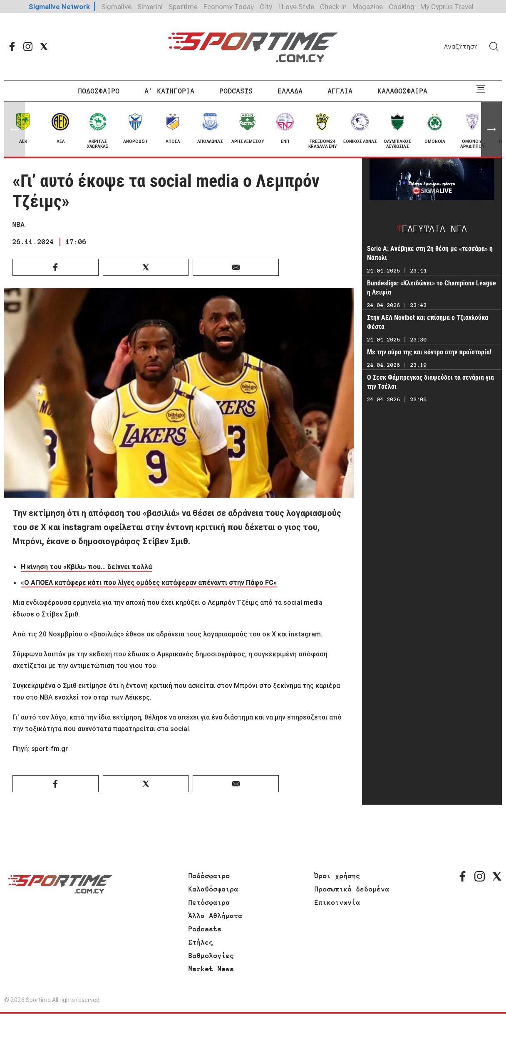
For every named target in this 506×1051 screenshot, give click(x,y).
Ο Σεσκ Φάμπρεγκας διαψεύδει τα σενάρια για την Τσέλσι (430, 381)
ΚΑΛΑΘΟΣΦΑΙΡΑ (403, 91)
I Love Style (296, 6)
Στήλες (201, 942)
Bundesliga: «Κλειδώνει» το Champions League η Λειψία (431, 287)
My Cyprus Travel (447, 6)
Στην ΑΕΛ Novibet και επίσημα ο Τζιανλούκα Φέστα (427, 322)
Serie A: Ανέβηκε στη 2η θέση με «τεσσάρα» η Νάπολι (430, 253)
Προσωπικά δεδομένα (352, 889)
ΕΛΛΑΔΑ (290, 91)
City (266, 6)
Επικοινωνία (337, 902)
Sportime (183, 6)
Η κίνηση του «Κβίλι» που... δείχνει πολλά (86, 566)
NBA (18, 224)
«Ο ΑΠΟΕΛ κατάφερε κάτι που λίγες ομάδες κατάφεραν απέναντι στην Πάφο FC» (149, 582)
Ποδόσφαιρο (209, 876)
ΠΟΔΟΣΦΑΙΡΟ (99, 91)
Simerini (150, 6)
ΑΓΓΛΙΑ (340, 91)
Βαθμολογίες (211, 955)
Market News (211, 969)
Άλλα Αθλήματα (216, 915)
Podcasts (205, 929)
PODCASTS (236, 91)
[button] (491, 129)
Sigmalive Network (59, 6)
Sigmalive (116, 6)
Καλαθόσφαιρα (213, 889)
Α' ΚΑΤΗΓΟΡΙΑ (170, 91)
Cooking (401, 6)
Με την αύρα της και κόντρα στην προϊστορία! (429, 352)
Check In (333, 6)
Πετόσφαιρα (209, 902)
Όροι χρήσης (337, 876)
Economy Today (228, 6)
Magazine (367, 6)
